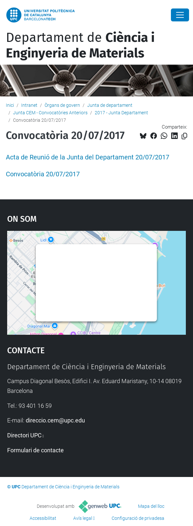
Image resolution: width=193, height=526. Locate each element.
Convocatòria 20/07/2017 (43, 174)
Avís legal (82, 518)
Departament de (80, 45)
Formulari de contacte (35, 450)
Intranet (29, 105)
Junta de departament (109, 105)
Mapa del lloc (151, 506)
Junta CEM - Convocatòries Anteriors (50, 112)
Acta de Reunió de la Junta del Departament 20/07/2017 (87, 157)
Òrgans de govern (62, 105)
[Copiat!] (184, 136)
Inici (10, 105)
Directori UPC (24, 435)
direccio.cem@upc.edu (55, 420)
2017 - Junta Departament (121, 112)
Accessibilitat (43, 518)
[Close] (180, 14)
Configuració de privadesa (138, 518)
